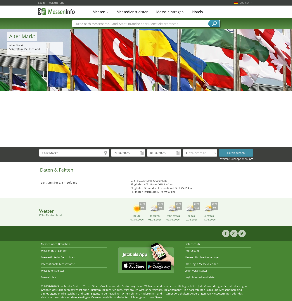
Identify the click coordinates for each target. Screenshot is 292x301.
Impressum (192, 250)
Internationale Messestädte (58, 264)
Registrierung (56, 2)
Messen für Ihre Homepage (202, 257)
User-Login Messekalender (201, 264)
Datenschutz (192, 244)
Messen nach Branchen (55, 244)
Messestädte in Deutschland (58, 257)
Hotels (197, 11)
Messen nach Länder (54, 250)
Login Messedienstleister (200, 277)
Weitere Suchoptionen (234, 159)
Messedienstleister (132, 11)
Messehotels (48, 277)
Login (41, 2)
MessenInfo (56, 11)
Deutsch (245, 2)
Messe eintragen (170, 11)
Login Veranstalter (196, 270)
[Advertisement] (146, 119)
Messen (100, 11)
